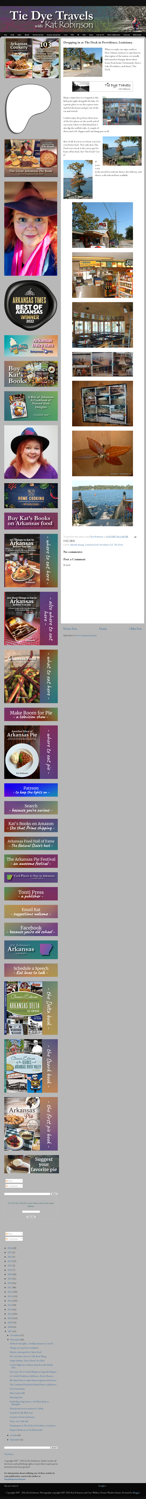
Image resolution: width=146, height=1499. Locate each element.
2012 (10, 1309)
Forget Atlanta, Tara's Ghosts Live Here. (27, 1360)
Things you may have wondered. (24, 1347)
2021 (10, 1270)
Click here (9, 1454)
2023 (10, 1261)
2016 (10, 1291)
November (15, 1339)
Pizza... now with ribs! (19, 1421)
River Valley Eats (114, 35)
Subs (19, 35)
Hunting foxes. (16, 1397)
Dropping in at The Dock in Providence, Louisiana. (33, 1425)
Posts (9, 1180)
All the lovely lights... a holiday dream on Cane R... (32, 1343)
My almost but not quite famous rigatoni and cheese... (33, 1380)
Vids (72, 35)
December (15, 1335)
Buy (5, 35)
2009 (10, 1322)
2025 (10, 1252)
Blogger (136, 1492)
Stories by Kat (38, 35)
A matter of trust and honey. (22, 1417)
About (27, 35)
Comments (12, 1186)
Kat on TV (100, 35)
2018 (10, 1283)
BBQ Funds (137, 35)
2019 (10, 1278)
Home (103, 629)
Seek (12, 35)
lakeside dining (77, 544)
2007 (10, 1331)
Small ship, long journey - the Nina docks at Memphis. (29, 1403)
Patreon (127, 35)
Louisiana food (91, 544)
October (14, 1435)
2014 (10, 1300)
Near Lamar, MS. (17, 1393)
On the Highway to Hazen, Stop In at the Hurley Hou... (31, 1366)
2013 (10, 1305)
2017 (10, 1287)
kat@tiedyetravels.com (14, 1479)
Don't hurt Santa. (17, 1388)
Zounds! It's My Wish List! (21, 1412)
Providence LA (106, 544)
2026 (10, 1248)
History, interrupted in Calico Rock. (26, 1352)
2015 (10, 1296)
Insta (91, 35)
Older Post (135, 629)
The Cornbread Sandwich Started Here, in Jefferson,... (33, 1384)
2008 (10, 1327)
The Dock (118, 544)
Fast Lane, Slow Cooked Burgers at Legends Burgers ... (34, 1371)
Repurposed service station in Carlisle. (27, 1408)
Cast (65, 35)
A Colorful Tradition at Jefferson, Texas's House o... (32, 1376)
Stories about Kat (53, 35)
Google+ (102, 1485)
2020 (10, 1274)
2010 (10, 1318)
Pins (84, 35)
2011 (10, 1313)
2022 (10, 1265)
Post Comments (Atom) (86, 635)
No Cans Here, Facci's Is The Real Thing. (28, 1356)
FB (78, 35)
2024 (10, 1256)
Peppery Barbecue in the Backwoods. (26, 1429)
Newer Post (70, 629)
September (15, 1439)
